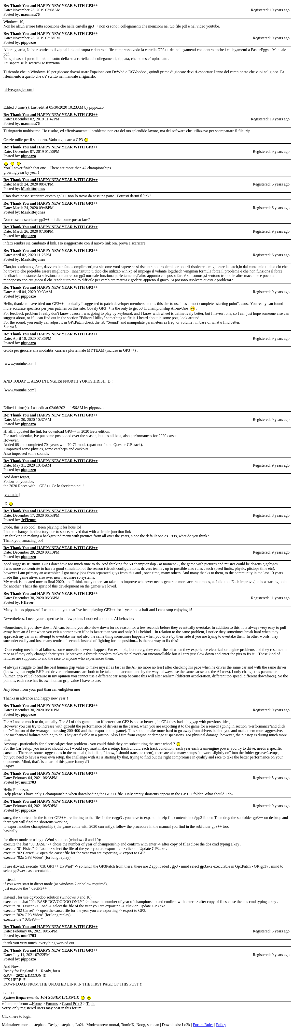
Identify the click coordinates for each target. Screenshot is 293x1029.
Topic (90, 1003)
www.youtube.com (19, 363)
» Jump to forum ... (17, 1003)
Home (37, 1003)
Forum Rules (203, 1025)
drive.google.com (18, 89)
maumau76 (30, 14)
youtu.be (11, 495)
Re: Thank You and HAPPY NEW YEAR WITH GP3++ (50, 5)
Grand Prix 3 (72, 1003)
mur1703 (28, 782)
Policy (221, 1025)
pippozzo (28, 42)
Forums (52, 1003)
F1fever (27, 602)
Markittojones (33, 188)
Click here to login (16, 1016)
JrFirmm (28, 520)
